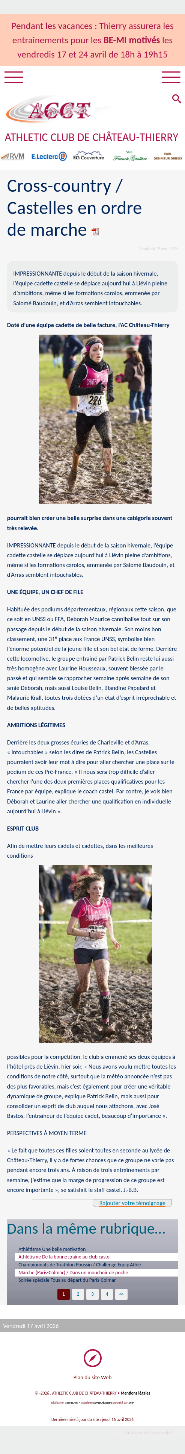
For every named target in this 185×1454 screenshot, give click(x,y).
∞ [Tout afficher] (121, 1294)
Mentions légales (135, 1393)
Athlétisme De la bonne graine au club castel (64, 1257)
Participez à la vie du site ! (148, 1433)
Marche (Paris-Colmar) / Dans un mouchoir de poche (73, 1272)
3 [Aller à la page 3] (92, 1294)
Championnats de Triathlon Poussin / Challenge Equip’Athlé (80, 1264)
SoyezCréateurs (102, 1403)
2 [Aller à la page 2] (78, 1294)
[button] (176, 100)
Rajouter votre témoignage (132, 1203)
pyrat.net (72, 1403)
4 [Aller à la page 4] (107, 1294)
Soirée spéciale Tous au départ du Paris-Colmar (67, 1280)
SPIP (131, 1403)
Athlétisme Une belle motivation (52, 1249)
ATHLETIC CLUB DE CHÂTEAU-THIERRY (92, 137)
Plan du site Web (92, 1377)
